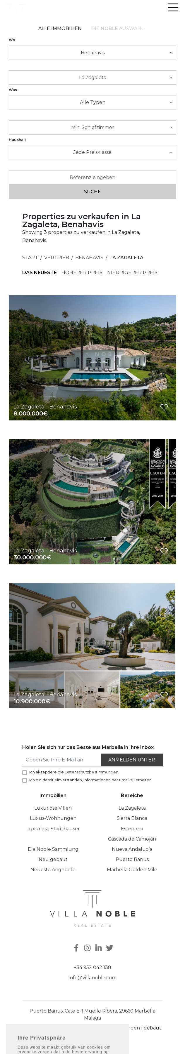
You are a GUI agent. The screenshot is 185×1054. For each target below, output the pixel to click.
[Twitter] (110, 948)
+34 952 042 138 (92, 967)
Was (13, 90)
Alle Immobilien (60, 28)
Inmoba (97, 1036)
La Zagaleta (126, 257)
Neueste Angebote (53, 869)
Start (30, 257)
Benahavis (89, 257)
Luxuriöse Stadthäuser (53, 829)
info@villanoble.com (93, 977)
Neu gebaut (53, 859)
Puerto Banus (132, 859)
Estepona (132, 829)
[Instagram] (88, 948)
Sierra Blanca (132, 818)
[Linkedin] (99, 948)
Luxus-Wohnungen (53, 818)
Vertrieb (56, 257)
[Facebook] (75, 948)
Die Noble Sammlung (53, 849)
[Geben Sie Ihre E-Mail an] (61, 760)
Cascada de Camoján (132, 839)
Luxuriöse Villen (53, 808)
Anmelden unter (131, 760)
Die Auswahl (117, 28)
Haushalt (17, 140)
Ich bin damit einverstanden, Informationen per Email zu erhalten (90, 780)
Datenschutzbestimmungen (106, 1028)
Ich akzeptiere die (73, 772)
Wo (12, 40)
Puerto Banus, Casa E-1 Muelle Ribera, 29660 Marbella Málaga (92, 1014)
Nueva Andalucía (132, 849)
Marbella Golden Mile (132, 869)
